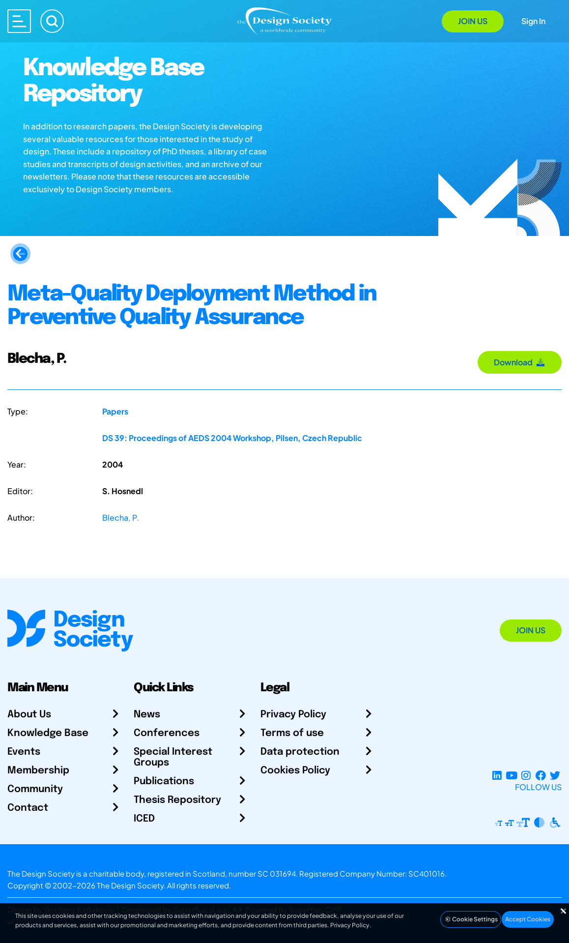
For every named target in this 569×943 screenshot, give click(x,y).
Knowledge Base (47, 733)
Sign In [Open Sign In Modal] (533, 21)
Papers (115, 411)
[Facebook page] (540, 775)
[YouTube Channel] (511, 775)
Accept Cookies (527, 919)
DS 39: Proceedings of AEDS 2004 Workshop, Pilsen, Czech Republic (232, 438)
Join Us (472, 21)
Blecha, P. (120, 517)
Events (23, 752)
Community (35, 789)
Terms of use (292, 733)
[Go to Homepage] (284, 20)
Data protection (300, 752)
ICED (144, 819)
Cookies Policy (295, 771)
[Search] (52, 21)
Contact (27, 808)
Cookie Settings (471, 919)
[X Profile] (555, 775)
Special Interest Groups (173, 757)
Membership (38, 771)
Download (519, 362)
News (147, 714)
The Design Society (130, 885)
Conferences (166, 733)
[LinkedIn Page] (497, 775)
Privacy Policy (293, 714)
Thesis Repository (177, 800)
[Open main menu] (19, 21)
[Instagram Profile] (526, 775)
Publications (164, 781)
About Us (29, 714)
